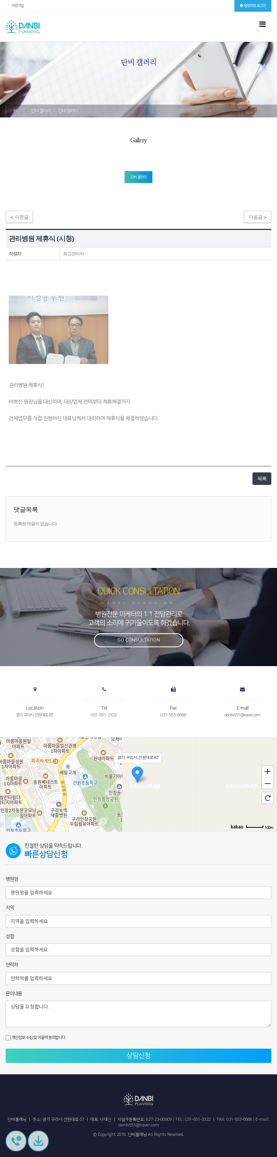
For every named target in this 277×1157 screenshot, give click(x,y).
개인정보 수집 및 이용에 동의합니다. (36, 1037)
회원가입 (17, 5)
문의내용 (14, 993)
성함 (10, 936)
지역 (10, 907)
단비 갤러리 (138, 177)
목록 (261, 478)
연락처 (12, 964)
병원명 (12, 879)
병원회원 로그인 (253, 5)
